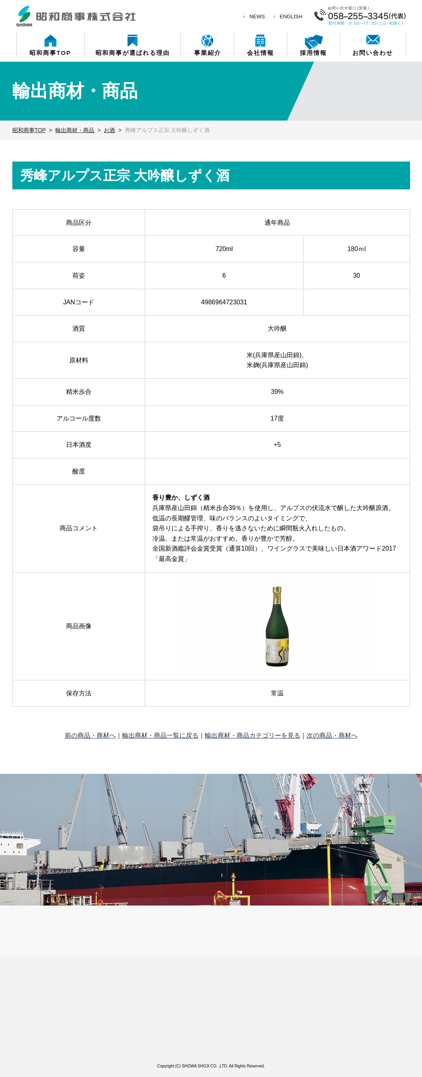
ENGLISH (291, 16)
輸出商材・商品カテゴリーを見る (252, 735)
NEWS (257, 16)
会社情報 (260, 52)
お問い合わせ (372, 52)
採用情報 (313, 52)
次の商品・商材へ (332, 735)
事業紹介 (207, 52)
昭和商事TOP (50, 52)
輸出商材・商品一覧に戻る (160, 735)
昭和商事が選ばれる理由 (132, 52)
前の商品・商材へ (90, 735)
